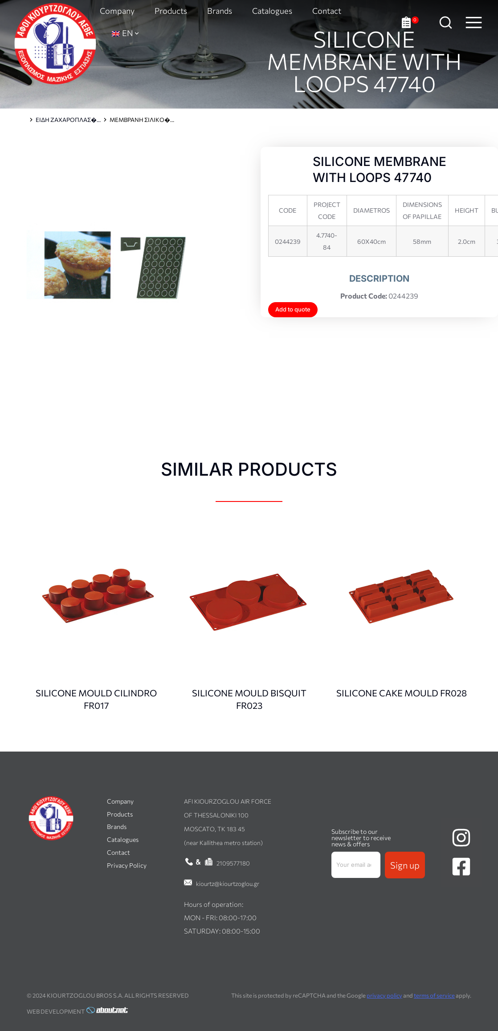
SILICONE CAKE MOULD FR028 (401, 692)
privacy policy (384, 995)
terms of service (434, 995)
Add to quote (292, 309)
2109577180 (233, 863)
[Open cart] (410, 22)
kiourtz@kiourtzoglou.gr (227, 883)
